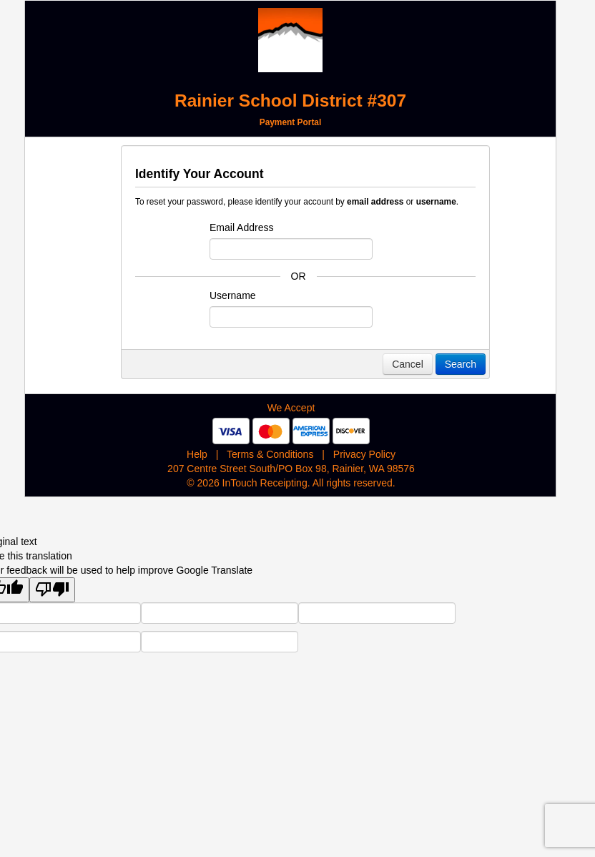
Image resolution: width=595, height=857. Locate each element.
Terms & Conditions (270, 454)
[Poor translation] (52, 589)
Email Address (241, 227)
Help (197, 454)
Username (233, 295)
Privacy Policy (364, 454)
